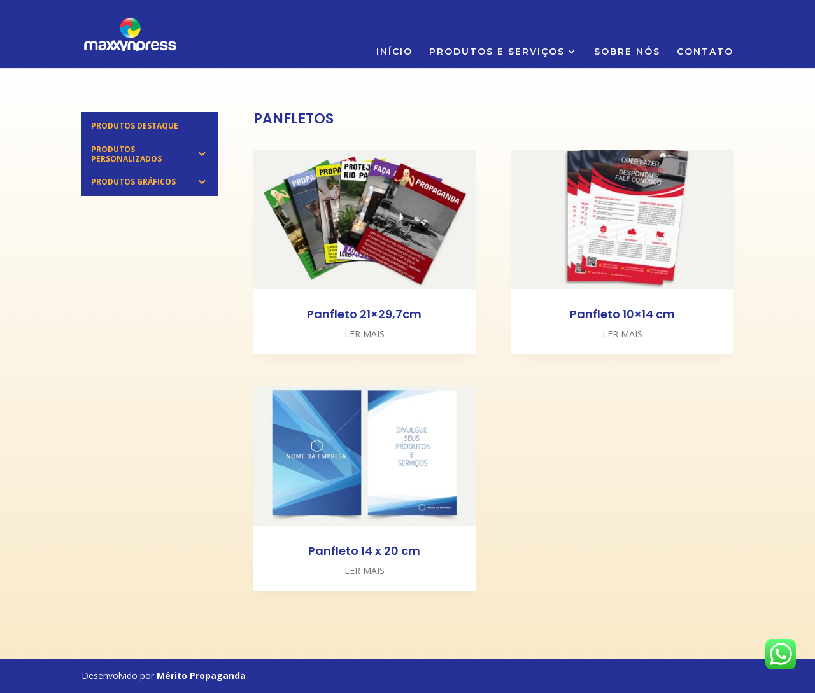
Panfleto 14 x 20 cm (364, 551)
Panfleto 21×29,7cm (364, 314)
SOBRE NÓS (627, 52)
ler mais (364, 334)
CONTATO (705, 52)
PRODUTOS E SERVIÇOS (497, 52)
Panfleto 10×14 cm (622, 314)
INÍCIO (394, 52)
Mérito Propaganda (201, 675)
